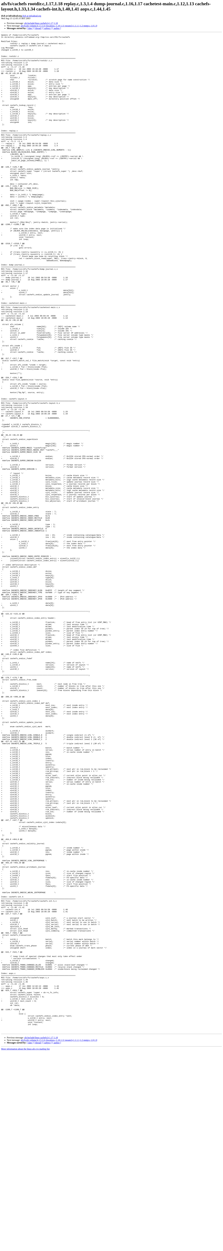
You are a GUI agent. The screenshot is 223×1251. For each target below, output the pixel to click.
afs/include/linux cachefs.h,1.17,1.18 (41, 23)
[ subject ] (47, 28)
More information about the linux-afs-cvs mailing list (25, 1248)
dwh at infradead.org (31, 16)
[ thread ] (38, 28)
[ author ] (56, 28)
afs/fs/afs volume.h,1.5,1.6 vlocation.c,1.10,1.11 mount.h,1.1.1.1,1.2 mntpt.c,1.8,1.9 (59, 26)
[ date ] (30, 28)
